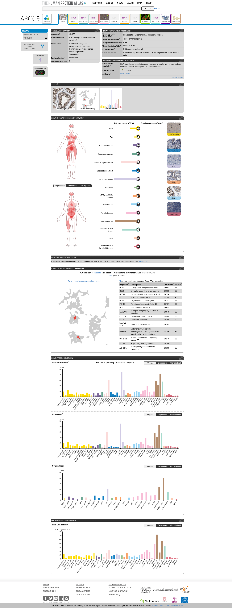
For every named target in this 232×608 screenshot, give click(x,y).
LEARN (130, 2)
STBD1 (122, 307)
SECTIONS (97, 2)
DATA (139, 2)
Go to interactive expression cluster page (84, 281)
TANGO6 (123, 312)
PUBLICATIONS (83, 594)
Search (147, 9)
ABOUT (109, 2)
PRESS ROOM (49, 591)
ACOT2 (122, 298)
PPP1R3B (124, 339)
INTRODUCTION (83, 587)
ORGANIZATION (83, 591)
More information (158, 605)
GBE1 (122, 291)
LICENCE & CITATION (118, 591)
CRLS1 (122, 320)
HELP (149, 2)
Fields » (157, 9)
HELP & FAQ (114, 594)
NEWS (120, 2)
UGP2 (122, 288)
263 (110, 275)
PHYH (122, 301)
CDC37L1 (123, 316)
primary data (144, 261)
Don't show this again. (174, 605)
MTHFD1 (123, 332)
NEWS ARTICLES (51, 587)
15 (120, 281)
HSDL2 (122, 294)
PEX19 (122, 304)
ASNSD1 (123, 348)
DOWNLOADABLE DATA (120, 587)
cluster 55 (97, 273)
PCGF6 (122, 343)
